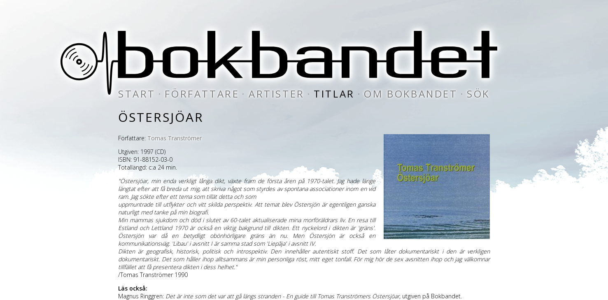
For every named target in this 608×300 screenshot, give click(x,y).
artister (277, 93)
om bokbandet (410, 93)
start (137, 93)
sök (478, 93)
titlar (334, 93)
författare (202, 93)
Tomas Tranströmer (174, 138)
